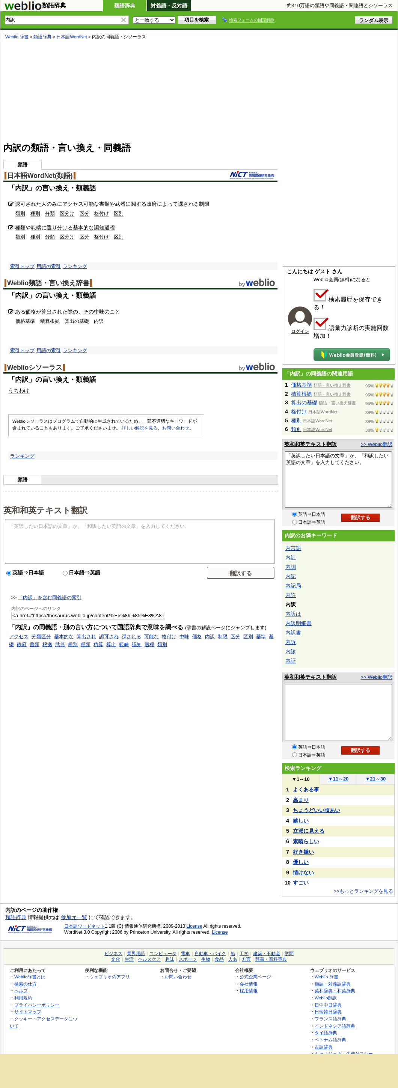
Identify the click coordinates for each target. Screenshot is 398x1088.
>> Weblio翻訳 (376, 444)
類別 (20, 213)
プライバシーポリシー (36, 1004)
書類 (104, 204)
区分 (84, 213)
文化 (115, 959)
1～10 (300, 779)
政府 (151, 204)
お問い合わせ (175, 428)
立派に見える (308, 831)
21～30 (375, 779)
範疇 (36, 228)
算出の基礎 (77, 321)
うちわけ (18, 390)
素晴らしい (306, 841)
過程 (109, 228)
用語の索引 (48, 266)
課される (131, 636)
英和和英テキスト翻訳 (45, 509)
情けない (303, 872)
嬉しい (301, 821)
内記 (290, 576)
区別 (119, 213)
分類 (50, 213)
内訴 (290, 642)
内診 (290, 651)
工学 (244, 953)
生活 (129, 959)
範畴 (124, 644)
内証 (290, 661)
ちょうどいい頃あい (316, 810)
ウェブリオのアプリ (109, 976)
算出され (86, 636)
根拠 (47, 644)
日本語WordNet (71, 37)
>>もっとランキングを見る (363, 891)
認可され (109, 636)
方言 (246, 959)
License (194, 926)
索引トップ (22, 266)
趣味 (169, 959)
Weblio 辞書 (17, 37)
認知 (99, 228)
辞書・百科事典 (271, 959)
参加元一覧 (74, 917)
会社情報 (249, 983)
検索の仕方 (25, 983)
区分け (67, 213)
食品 (219, 959)
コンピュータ (162, 953)
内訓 (290, 567)
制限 (204, 204)
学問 (289, 953)
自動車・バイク (210, 953)
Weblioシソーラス (34, 367)
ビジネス (113, 953)
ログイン (300, 331)
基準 (261, 636)
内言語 (293, 548)
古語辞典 (324, 1046)
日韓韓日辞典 (328, 1011)
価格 (31, 312)
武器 (120, 204)
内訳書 (293, 633)
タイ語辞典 (326, 1032)
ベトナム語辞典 (330, 1039)
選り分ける (60, 228)
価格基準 (25, 321)
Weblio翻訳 (326, 997)
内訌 (290, 558)
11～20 (338, 779)
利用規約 (23, 997)
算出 (46, 312)
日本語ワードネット (84, 926)
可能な (91, 204)
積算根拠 (50, 321)
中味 (184, 636)
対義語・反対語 (169, 6)
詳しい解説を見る (140, 428)
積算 (98, 644)
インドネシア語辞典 (335, 1025)
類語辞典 (124, 6)
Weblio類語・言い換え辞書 (48, 283)
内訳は (293, 614)
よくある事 (306, 790)
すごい (301, 883)
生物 (205, 959)
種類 (20, 228)
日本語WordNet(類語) (40, 175)
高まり (301, 800)
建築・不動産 (266, 953)
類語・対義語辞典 (333, 983)
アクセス (72, 204)
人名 (232, 959)
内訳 (210, 636)
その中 (91, 312)
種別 (35, 213)
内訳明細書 (298, 623)
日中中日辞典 (328, 1004)
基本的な (83, 228)
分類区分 (41, 636)
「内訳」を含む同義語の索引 (49, 597)
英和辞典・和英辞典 (335, 990)
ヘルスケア (149, 959)
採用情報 (249, 990)
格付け (101, 213)
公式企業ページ (255, 976)
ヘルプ (21, 990)
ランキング (75, 266)
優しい (301, 862)
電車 (185, 953)
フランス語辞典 (330, 1018)
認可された (28, 204)
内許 (290, 595)
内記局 (293, 586)
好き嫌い (303, 852)
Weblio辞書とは (29, 976)
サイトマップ (27, 1011)
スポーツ (188, 959)
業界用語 (136, 953)
